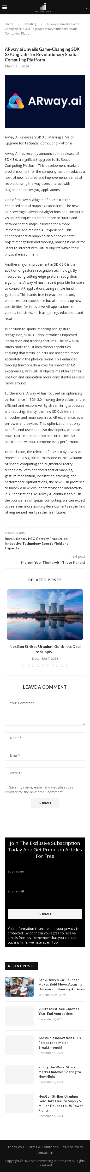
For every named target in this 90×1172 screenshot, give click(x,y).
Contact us (45, 1152)
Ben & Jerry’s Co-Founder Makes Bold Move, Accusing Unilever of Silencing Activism (61, 984)
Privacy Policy (72, 1147)
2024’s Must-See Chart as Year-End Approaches (58, 1011)
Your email (45, 897)
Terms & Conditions (42, 1147)
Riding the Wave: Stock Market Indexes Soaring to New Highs (59, 1071)
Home (9, 24)
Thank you (15, 1147)
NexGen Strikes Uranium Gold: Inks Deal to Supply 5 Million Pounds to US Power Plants (60, 1103)
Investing (30, 24)
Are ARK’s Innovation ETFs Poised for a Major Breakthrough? (59, 1042)
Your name (45, 877)
